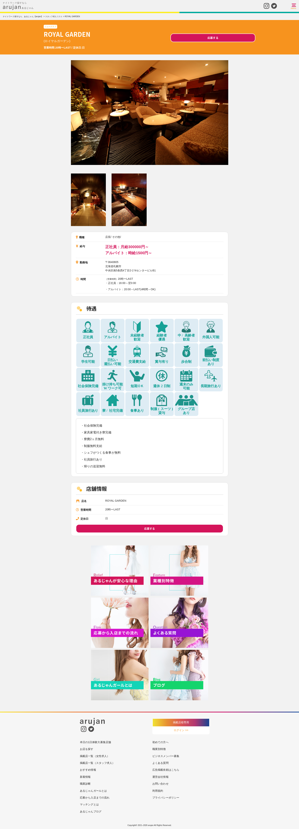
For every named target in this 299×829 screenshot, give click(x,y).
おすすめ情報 (88, 769)
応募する (212, 38)
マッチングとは (89, 804)
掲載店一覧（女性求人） (94, 756)
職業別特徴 (159, 749)
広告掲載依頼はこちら (165, 769)
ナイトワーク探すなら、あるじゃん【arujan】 (23, 16)
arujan (150, 825)
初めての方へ (160, 742)
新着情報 (85, 776)
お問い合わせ (160, 783)
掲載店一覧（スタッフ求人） (97, 762)
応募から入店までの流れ (94, 797)
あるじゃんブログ (90, 811)
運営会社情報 (160, 776)
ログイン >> (181, 730)
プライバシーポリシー (165, 797)
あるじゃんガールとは (93, 790)
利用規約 (157, 790)
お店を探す (86, 749)
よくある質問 (160, 762)
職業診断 (85, 783)
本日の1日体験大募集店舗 (95, 742)
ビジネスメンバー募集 (165, 756)
